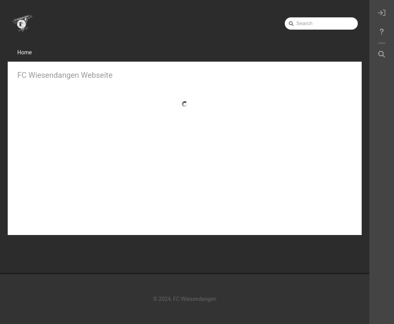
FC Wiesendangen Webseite (64, 75)
